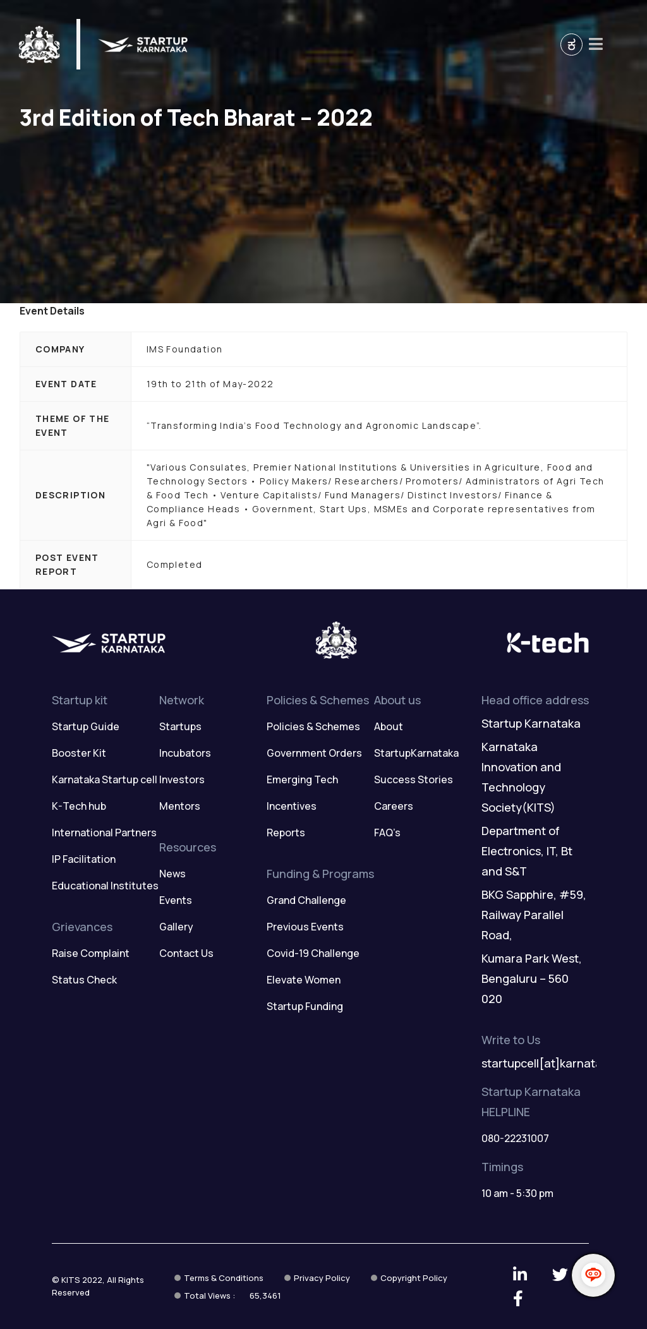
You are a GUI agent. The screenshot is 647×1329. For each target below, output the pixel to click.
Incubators (185, 753)
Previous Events (305, 927)
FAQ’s (387, 832)
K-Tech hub (79, 806)
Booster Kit (79, 753)
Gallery (176, 927)
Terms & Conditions (223, 1278)
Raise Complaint (91, 953)
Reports (286, 832)
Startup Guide (85, 726)
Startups (180, 726)
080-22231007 (515, 1138)
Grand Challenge (306, 900)
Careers (393, 806)
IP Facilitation (84, 859)
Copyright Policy (413, 1278)
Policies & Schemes (313, 726)
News (172, 874)
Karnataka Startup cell (104, 779)
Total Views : (232, 1295)
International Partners (104, 832)
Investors (182, 779)
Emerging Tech (302, 779)
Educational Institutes (105, 886)
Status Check (84, 980)
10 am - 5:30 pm (517, 1193)
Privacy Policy (322, 1278)
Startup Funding (305, 1006)
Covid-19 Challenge (313, 953)
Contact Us (186, 953)
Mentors (179, 806)
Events (175, 900)
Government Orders (314, 753)
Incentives (292, 806)
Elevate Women (304, 980)
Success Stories (413, 779)
